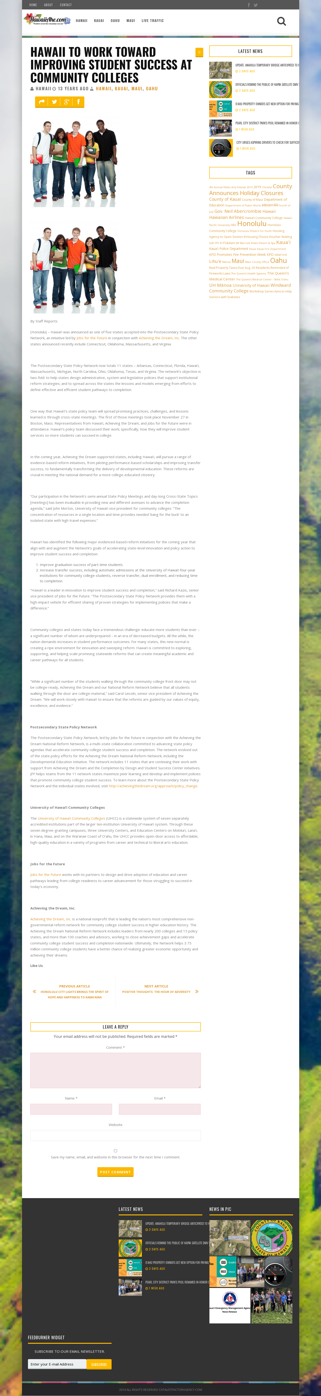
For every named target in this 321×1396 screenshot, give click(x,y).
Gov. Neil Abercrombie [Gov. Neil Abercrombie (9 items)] (238, 211)
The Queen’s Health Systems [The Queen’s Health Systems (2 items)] (248, 273)
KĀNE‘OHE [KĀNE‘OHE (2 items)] (281, 255)
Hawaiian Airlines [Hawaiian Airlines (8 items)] (226, 217)
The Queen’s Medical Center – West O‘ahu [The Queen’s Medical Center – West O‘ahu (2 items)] (262, 279)
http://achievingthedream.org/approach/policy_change (153, 785)
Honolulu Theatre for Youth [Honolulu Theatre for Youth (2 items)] (254, 231)
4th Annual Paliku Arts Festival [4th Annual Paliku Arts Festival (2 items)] (227, 187)
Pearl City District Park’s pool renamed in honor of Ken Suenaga (276, 123)
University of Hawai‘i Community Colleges (71, 818)
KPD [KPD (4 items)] (270, 254)
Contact (66, 4)
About (48, 4)
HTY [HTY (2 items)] (217, 243)
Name (71, 1098)
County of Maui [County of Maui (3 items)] (252, 200)
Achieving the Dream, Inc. (50, 919)
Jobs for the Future (92, 337)
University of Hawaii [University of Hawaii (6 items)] (251, 285)
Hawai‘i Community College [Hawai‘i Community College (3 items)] (264, 218)
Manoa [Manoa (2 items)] (226, 262)
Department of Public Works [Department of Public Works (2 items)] (243, 205)
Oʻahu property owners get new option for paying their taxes (274, 104)
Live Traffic (153, 20)
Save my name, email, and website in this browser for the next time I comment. (115, 1157)
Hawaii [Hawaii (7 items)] (269, 211)
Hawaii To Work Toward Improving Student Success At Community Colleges (111, 64)
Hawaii (81, 20)
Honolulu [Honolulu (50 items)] (252, 223)
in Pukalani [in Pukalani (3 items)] (227, 243)
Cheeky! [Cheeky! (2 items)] (267, 187)
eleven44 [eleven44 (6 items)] (270, 205)
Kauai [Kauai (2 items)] (252, 249)
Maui (131, 20)
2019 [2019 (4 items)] (257, 187)
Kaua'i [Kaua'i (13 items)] (283, 242)
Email (160, 1098)
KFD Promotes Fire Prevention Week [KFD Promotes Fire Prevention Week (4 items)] (237, 254)
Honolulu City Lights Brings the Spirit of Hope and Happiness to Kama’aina (73, 991)
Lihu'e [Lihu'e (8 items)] (215, 261)
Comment (115, 1047)
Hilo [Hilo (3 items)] (233, 225)
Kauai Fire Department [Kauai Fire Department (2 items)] (271, 249)
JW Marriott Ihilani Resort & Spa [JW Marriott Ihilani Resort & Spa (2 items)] (255, 243)
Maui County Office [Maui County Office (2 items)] (257, 262)
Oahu (115, 20)
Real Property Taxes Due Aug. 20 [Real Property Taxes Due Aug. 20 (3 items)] (232, 268)
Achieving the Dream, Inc (159, 337)
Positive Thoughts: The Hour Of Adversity (158, 989)
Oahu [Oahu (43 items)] (278, 260)
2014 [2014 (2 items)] (250, 187)
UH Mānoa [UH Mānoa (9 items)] (220, 285)
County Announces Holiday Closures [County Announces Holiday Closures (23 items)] (250, 189)
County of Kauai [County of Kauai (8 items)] (225, 199)
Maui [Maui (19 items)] (238, 261)
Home (33, 4)
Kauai (99, 20)
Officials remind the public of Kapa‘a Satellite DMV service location (277, 84)
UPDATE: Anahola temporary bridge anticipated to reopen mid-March (188, 1224)
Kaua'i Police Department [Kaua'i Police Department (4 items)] (228, 248)
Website (115, 1124)
